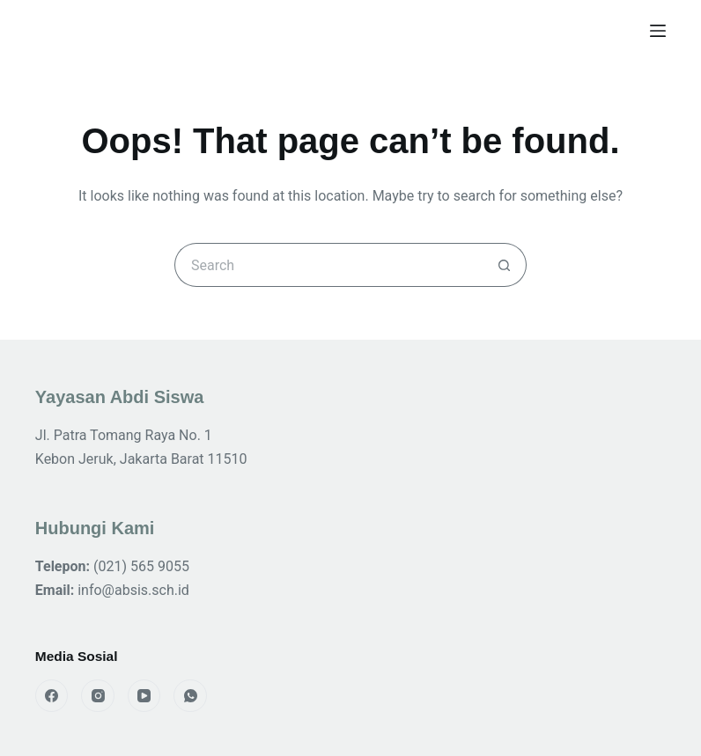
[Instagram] (97, 696)
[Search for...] (328, 265)
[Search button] (505, 265)
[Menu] (658, 31)
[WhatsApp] (190, 696)
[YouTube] (144, 696)
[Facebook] (52, 696)
